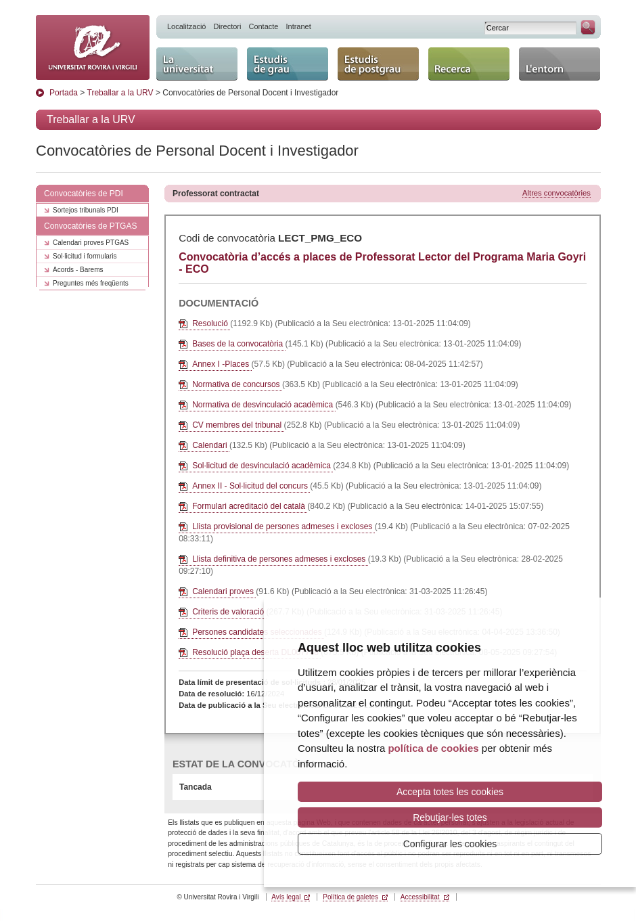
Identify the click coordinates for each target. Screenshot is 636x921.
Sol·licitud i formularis (84, 256)
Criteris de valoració (229, 611)
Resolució (211, 323)
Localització (186, 26)
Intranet (298, 26)
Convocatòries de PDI (83, 193)
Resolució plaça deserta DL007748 (256, 652)
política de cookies (433, 748)
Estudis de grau (287, 64)
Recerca (468, 64)
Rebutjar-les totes (450, 817)
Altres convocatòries (556, 193)
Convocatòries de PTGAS (90, 226)
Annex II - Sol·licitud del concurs (251, 486)
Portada (63, 92)
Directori (227, 26)
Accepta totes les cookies (449, 791)
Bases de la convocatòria (238, 344)
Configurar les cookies (450, 843)
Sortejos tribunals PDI (85, 210)
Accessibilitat (420, 897)
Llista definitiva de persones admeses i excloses (279, 559)
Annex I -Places (221, 364)
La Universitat (196, 64)
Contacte (263, 26)
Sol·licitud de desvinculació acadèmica (262, 465)
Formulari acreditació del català (249, 506)
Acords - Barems (78, 269)
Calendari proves (224, 591)
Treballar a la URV (120, 92)
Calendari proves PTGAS (91, 242)
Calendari (210, 445)
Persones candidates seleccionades (258, 632)
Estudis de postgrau (378, 64)
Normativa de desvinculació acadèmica (263, 404)
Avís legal (285, 897)
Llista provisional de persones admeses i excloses (283, 526)
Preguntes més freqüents (91, 283)
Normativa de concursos (237, 384)
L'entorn (559, 64)
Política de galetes (350, 897)
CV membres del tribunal (237, 425)
